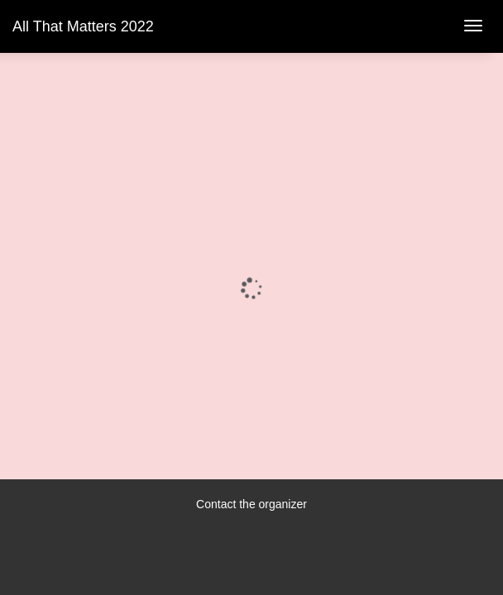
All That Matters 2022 (83, 26)
